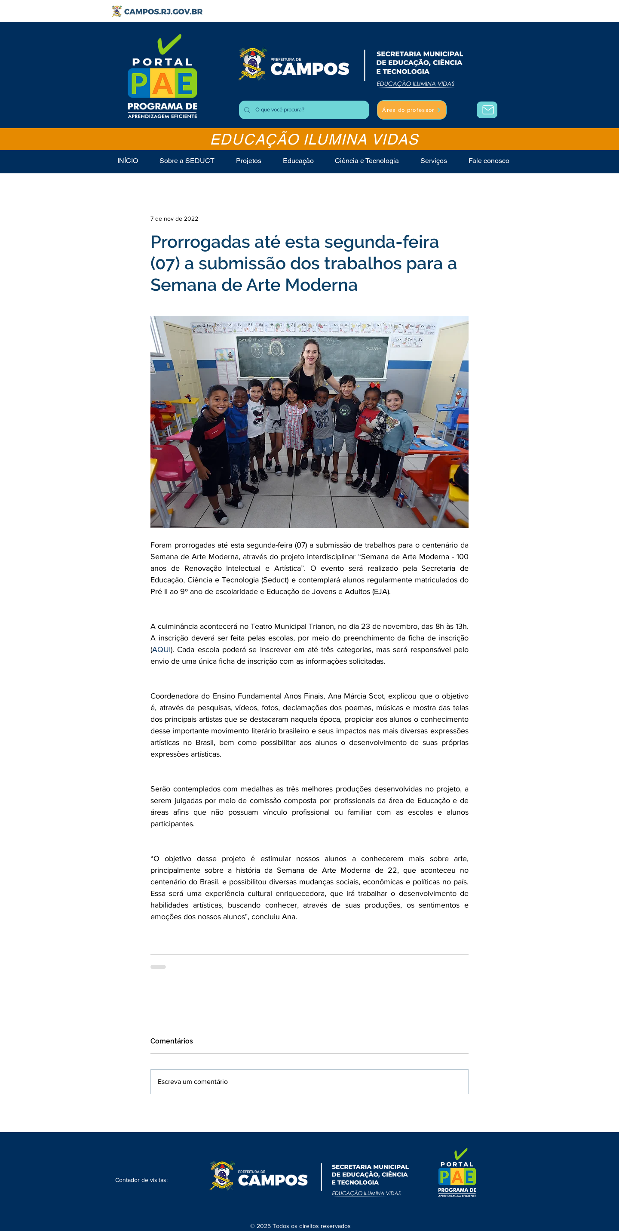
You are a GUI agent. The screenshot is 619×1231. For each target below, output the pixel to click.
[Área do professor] (412, 110)
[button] (433, 160)
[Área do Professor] (487, 110)
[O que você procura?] (303, 110)
